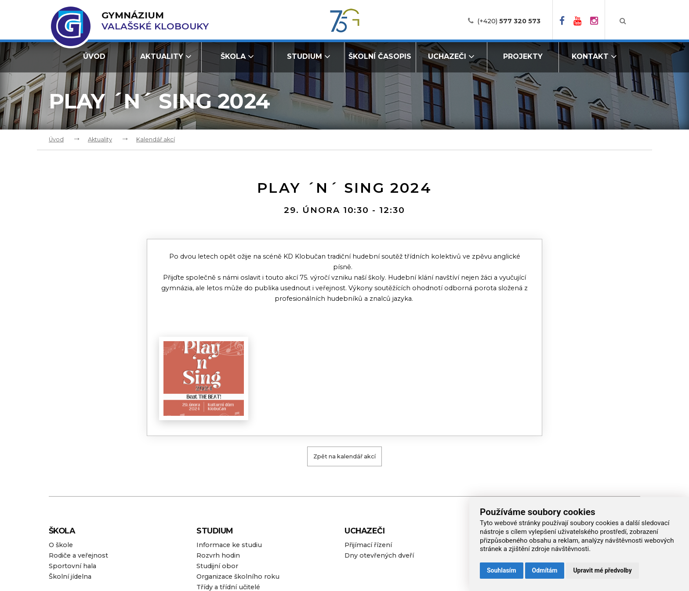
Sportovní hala (72, 566)
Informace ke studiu (229, 545)
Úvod (94, 56)
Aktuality (166, 56)
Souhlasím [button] (501, 570)
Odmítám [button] (545, 570)
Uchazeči (451, 56)
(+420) (508, 21)
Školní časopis (379, 56)
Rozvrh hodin (218, 555)
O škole (61, 545)
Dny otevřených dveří (379, 555)
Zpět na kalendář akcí (344, 456)
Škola (237, 56)
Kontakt (594, 56)
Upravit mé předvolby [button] (602, 570)
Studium (308, 56)
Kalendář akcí (155, 139)
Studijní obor (217, 566)
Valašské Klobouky (155, 21)
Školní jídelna (70, 576)
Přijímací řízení (368, 545)
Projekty (523, 56)
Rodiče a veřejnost (78, 555)
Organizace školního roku (237, 576)
